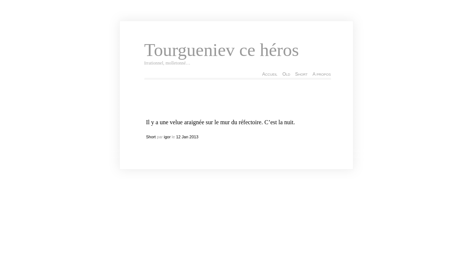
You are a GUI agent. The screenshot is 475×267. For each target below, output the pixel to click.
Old (286, 74)
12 (178, 137)
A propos (321, 74)
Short (301, 74)
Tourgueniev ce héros (221, 50)
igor (167, 137)
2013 (193, 137)
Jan (185, 137)
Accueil (269, 74)
